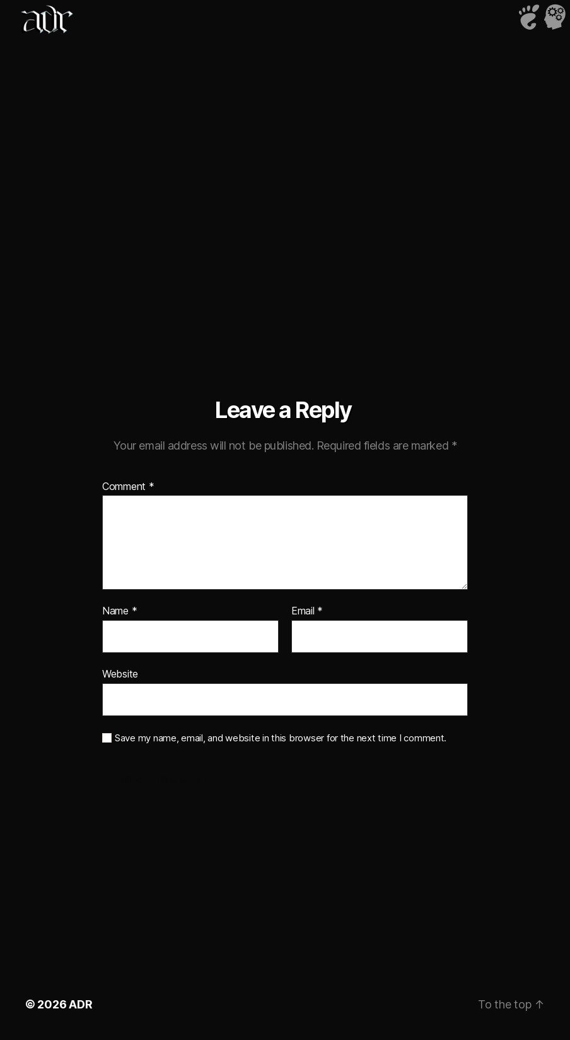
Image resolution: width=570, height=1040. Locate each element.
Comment (128, 487)
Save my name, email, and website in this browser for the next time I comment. (280, 738)
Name (119, 611)
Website (120, 673)
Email (307, 611)
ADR (80, 1004)
